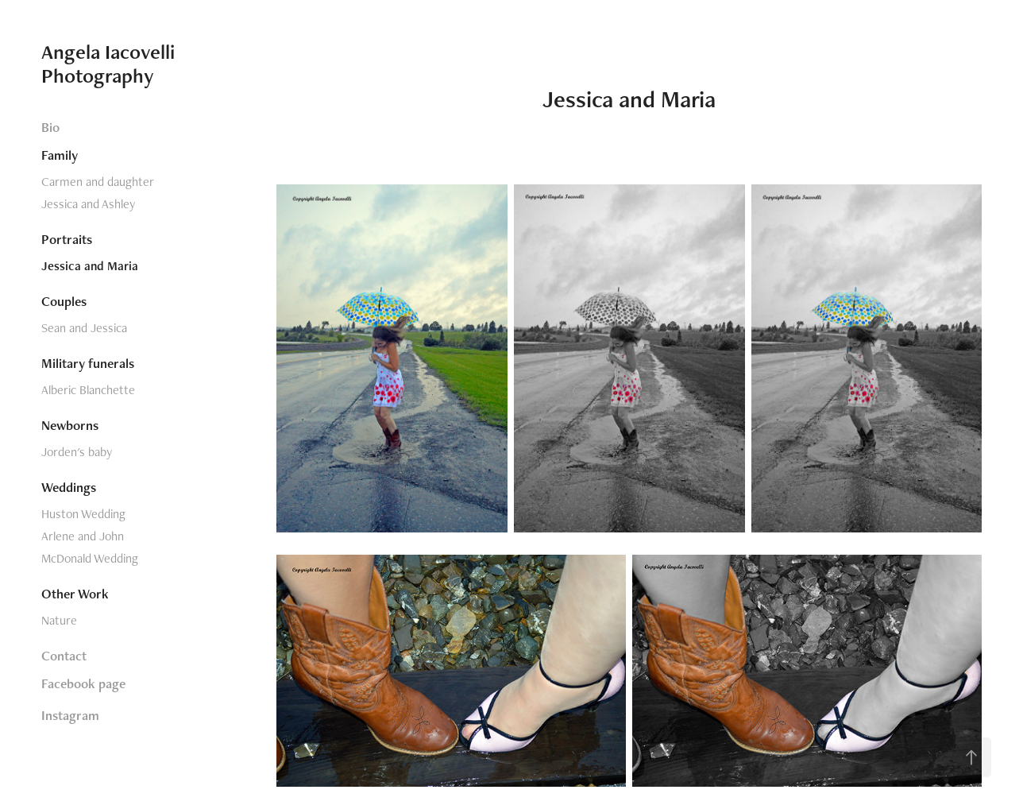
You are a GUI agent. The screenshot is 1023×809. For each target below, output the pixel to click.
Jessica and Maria (89, 265)
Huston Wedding (83, 513)
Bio (50, 127)
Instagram (70, 715)
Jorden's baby (76, 451)
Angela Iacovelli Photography (110, 63)
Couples (64, 301)
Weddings (68, 487)
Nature (59, 620)
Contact (64, 655)
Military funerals (87, 363)
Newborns (69, 425)
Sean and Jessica (84, 327)
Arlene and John (82, 536)
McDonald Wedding (89, 558)
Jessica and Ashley (88, 203)
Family (59, 155)
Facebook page (83, 683)
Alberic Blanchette (88, 389)
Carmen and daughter (97, 181)
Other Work (75, 593)
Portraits (66, 239)
